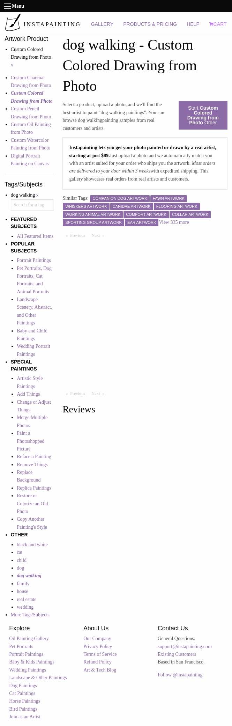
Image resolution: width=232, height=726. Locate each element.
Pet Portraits (21, 646)
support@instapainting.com (185, 646)
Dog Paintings (23, 685)
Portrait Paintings (34, 260)
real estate (26, 599)
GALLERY (102, 24)
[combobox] (32, 205)
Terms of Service (100, 654)
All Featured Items (35, 236)
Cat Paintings (22, 693)
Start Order (203, 115)
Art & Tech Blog (99, 670)
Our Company (97, 638)
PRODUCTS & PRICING (150, 24)
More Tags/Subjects (30, 614)
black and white (32, 544)
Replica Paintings (34, 488)
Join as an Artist (24, 716)
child (22, 560)
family (23, 583)
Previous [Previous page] (79, 235)
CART (218, 24)
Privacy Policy (97, 646)
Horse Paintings (24, 701)
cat (19, 552)
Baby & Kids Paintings (31, 662)
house (22, 591)
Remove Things (32, 464)
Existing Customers (177, 654)
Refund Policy (97, 662)
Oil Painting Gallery (29, 638)
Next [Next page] (100, 235)
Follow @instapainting (180, 674)
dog (20, 568)
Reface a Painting (34, 456)
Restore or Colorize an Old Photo (32, 503)
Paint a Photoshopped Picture (30, 441)
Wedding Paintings (27, 670)
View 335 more (174, 222)
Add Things (28, 394)
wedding (25, 607)
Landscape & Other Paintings (38, 677)
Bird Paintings (23, 709)
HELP (193, 24)
